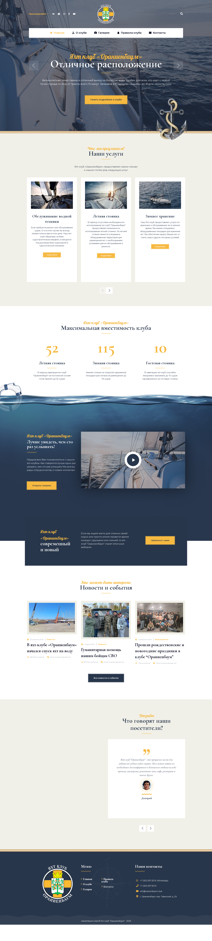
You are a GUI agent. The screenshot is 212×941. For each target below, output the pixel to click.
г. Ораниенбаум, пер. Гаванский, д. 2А (157, 896)
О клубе (87, 884)
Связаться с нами (160, 540)
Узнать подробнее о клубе (106, 99)
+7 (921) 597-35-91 (146, 886)
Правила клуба (107, 880)
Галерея (87, 889)
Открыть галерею (41, 485)
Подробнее (52, 255)
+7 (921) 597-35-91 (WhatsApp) (152, 880)
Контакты (109, 886)
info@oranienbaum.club (149, 891)
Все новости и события (106, 678)
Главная (87, 879)
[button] (103, 290)
